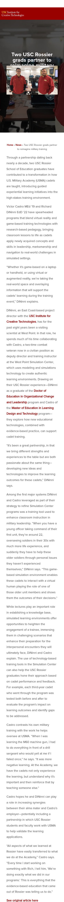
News (19, 145)
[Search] (51, 14)
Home (10, 145)
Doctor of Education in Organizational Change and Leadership (30, 396)
